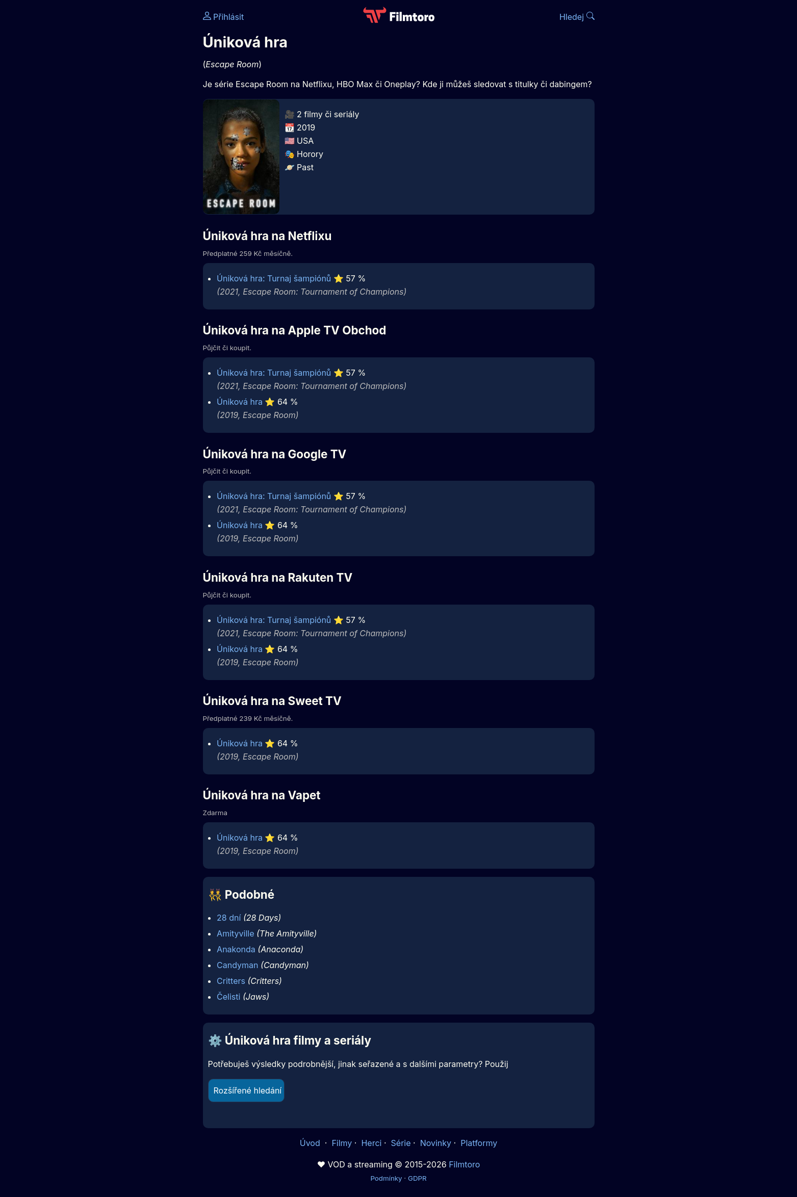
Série (401, 1143)
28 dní (229, 918)
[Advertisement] (129, 157)
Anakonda (236, 949)
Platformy (478, 1143)
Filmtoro (464, 1164)
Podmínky (386, 1178)
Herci (371, 1143)
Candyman (237, 965)
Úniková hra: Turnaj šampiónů (274, 278)
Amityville (235, 933)
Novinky (435, 1143)
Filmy (341, 1143)
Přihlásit (223, 17)
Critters (231, 981)
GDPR (417, 1178)
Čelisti (228, 997)
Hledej (577, 17)
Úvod (311, 1143)
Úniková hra (240, 402)
